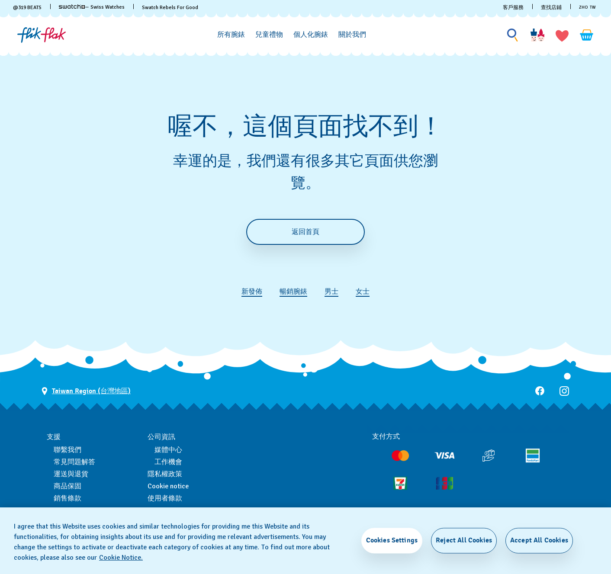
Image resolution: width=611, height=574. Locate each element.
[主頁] (41, 35)
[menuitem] (231, 33)
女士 (363, 291)
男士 (331, 291)
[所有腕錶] (231, 35)
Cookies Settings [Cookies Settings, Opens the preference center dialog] (392, 540)
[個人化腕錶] (310, 35)
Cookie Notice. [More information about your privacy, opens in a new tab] (121, 557)
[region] (305, 540)
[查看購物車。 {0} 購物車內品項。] (587, 35)
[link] (72, 6)
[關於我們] (352, 35)
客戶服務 (513, 7)
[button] (562, 35)
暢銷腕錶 (293, 291)
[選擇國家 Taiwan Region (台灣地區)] (86, 391)
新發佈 (251, 291)
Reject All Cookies (464, 540)
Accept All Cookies (539, 540)
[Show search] (512, 35)
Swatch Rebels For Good (170, 7)
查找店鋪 (551, 7)
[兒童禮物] (269, 35)
